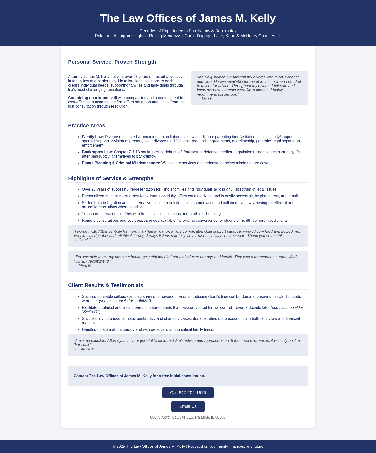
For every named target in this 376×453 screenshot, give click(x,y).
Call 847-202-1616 (188, 392)
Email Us (188, 406)
